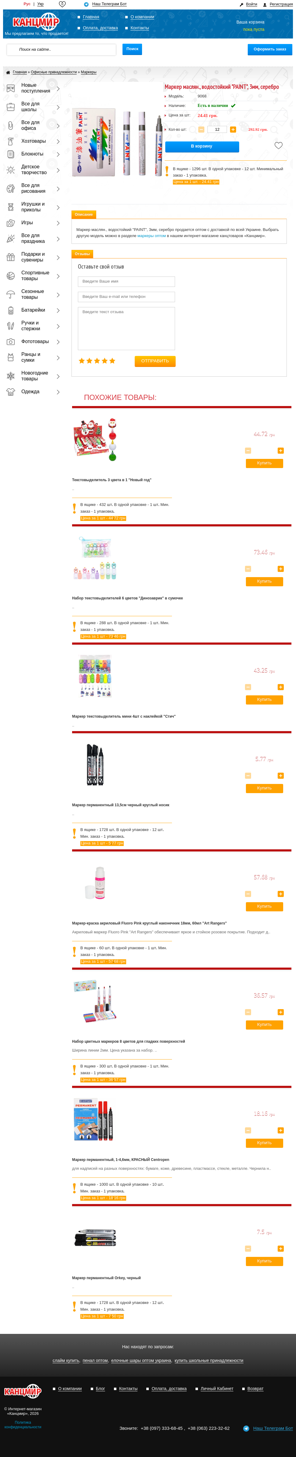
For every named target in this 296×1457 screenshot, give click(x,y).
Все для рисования (26, 188)
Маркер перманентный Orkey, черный (106, 1278)
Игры (19, 222)
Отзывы (82, 254)
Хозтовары (26, 141)
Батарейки (25, 310)
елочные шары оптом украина (141, 1360)
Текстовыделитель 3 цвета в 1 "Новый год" (112, 480)
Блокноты (24, 154)
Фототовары (27, 341)
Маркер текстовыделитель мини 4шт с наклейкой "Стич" (124, 716)
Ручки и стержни (23, 325)
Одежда (22, 391)
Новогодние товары (27, 375)
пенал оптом (95, 1360)
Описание (84, 214)
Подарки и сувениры (25, 256)
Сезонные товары (25, 294)
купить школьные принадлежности (209, 1360)
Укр (40, 4)
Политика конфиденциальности (23, 1424)
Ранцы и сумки (23, 357)
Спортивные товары (27, 275)
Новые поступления (27, 87)
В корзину (201, 146)
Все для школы (22, 106)
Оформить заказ (270, 49)
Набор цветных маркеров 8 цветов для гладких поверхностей (128, 1041)
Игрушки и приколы (25, 206)
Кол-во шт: (178, 129)
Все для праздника (25, 238)
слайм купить (66, 1360)
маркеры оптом (151, 235)
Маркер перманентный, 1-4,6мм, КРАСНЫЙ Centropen (120, 1160)
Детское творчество (26, 169)
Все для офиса (22, 125)
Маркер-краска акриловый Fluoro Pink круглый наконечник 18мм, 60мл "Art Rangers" (149, 923)
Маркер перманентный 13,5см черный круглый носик (120, 805)
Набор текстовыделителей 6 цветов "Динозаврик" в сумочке (127, 598)
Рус (27, 4)
